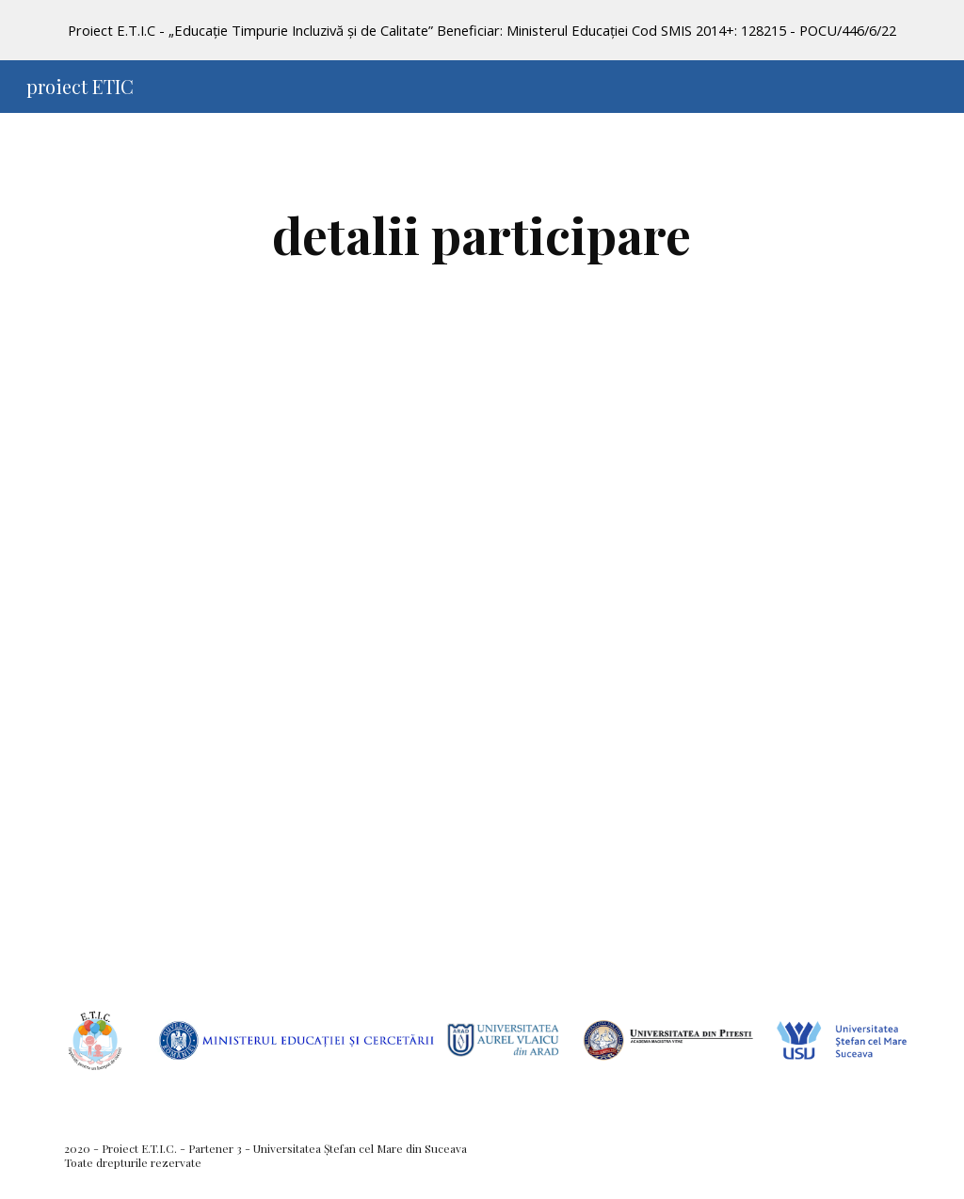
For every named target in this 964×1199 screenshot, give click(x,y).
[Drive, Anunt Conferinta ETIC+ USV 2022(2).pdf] (482, 667)
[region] (482, 30)
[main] (481, 234)
